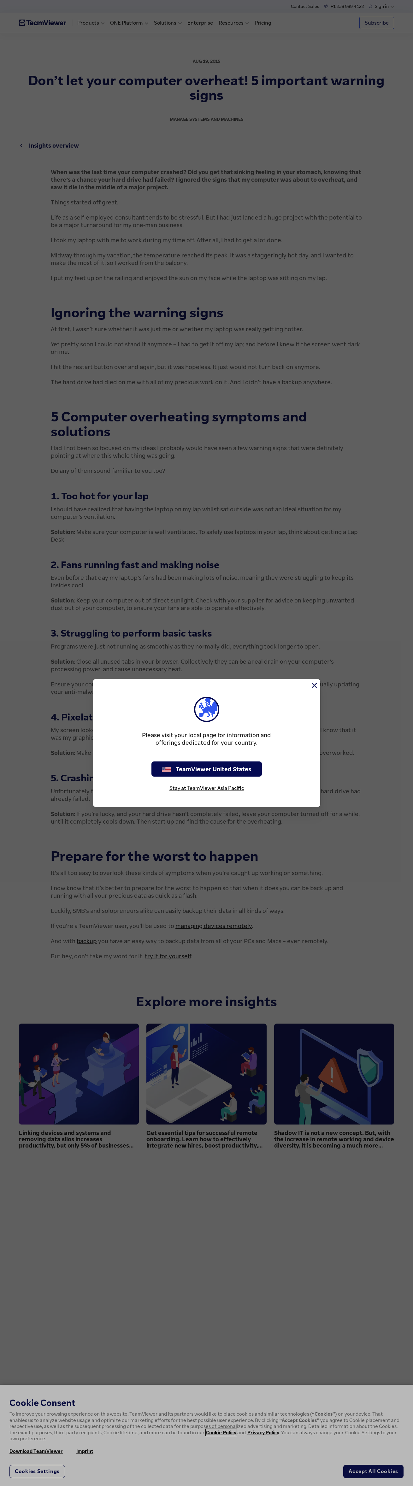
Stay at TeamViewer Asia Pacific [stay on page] (206, 787)
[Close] (314, 685)
